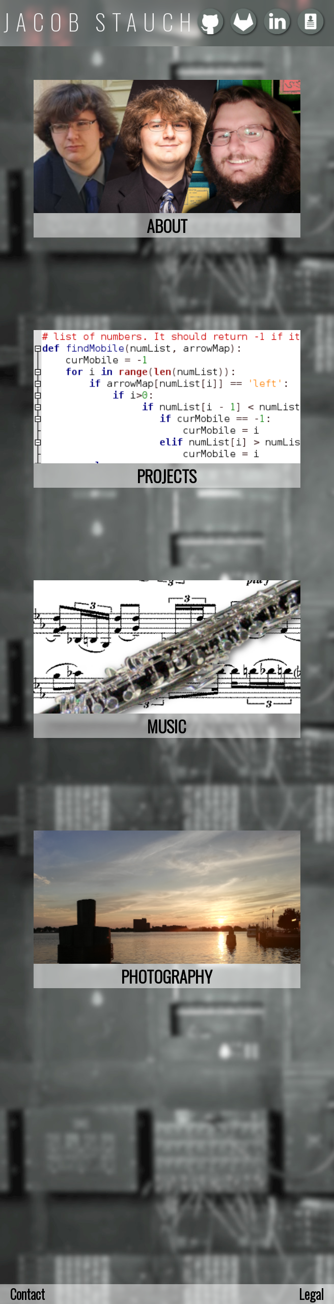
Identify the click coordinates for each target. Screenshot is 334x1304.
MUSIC (166, 726)
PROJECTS (167, 475)
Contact (27, 1294)
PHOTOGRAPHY (166, 976)
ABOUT (167, 225)
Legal (311, 1294)
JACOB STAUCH (101, 21)
